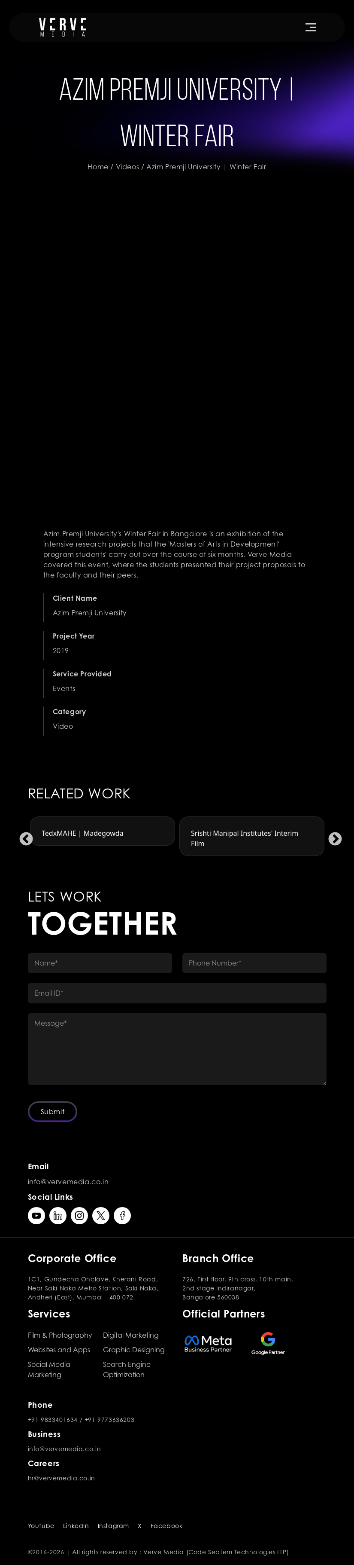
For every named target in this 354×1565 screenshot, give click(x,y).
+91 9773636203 (109, 1419)
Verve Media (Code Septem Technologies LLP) (216, 1552)
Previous (22, 836)
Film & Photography (60, 1335)
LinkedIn (76, 1525)
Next (331, 836)
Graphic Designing (134, 1349)
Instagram (113, 1525)
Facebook (167, 1525)
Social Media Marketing (49, 1369)
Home (98, 166)
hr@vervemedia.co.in (61, 1478)
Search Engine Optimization (127, 1369)
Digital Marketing (131, 1335)
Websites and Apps (59, 1349)
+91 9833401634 (53, 1419)
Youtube (41, 1525)
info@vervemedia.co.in (68, 1181)
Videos (127, 166)
